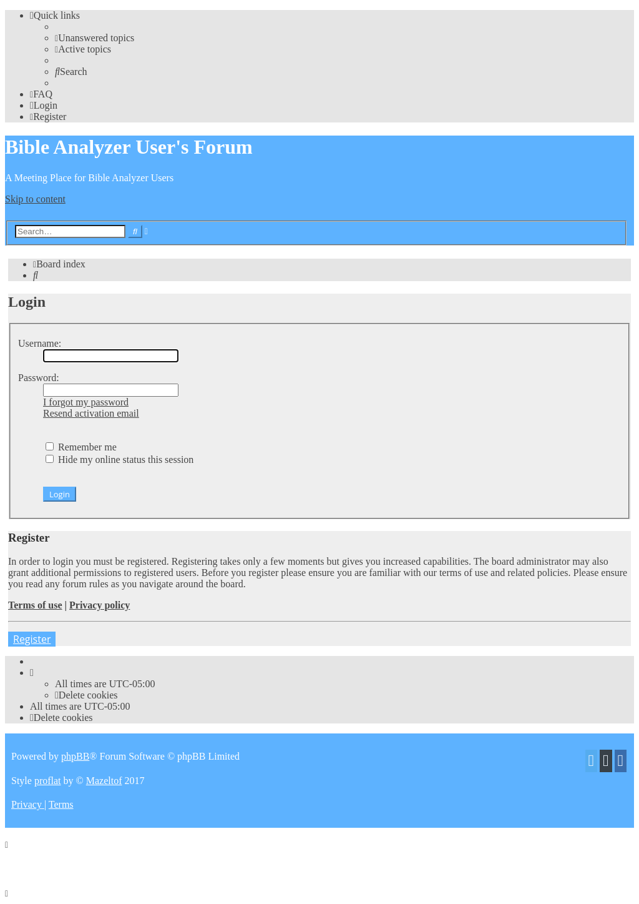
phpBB (75, 756)
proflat (47, 780)
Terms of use (35, 605)
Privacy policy (99, 605)
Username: (39, 343)
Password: (38, 377)
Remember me (81, 447)
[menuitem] (94, 37)
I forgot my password (86, 402)
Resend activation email (91, 413)
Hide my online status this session (119, 459)
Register (32, 639)
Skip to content (35, 199)
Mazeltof (104, 780)
